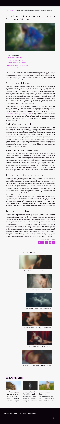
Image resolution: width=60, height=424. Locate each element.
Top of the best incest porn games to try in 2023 (37, 365)
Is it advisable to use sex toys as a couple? (39, 309)
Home (6, 10)
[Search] (28, 418)
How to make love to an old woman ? (39, 346)
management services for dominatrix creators (18, 113)
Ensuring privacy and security (14, 67)
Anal (11, 413)
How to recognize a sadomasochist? (39, 290)
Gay (20, 413)
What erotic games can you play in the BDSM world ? (13, 394)
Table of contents (13, 55)
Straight (6, 413)
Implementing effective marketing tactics (18, 65)
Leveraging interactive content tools (16, 62)
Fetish (11, 10)
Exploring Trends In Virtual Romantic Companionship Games (30, 395)
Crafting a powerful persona (14, 57)
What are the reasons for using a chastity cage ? (37, 327)
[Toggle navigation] (4, 3)
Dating (24, 413)
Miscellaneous (32, 413)
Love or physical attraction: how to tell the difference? (35, 271)
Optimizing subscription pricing (15, 60)
